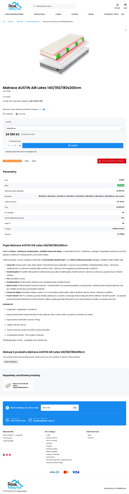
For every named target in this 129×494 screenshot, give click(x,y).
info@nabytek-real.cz (43, 420)
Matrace (20, 22)
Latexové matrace (32, 22)
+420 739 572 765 (35, 101)
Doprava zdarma (51, 438)
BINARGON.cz (122, 488)
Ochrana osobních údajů (54, 463)
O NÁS (48, 435)
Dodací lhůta (50, 457)
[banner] (16, 6)
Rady (89, 435)
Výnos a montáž (51, 441)
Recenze (91, 438)
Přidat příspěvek (11, 362)
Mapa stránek (22, 491)
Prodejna (49, 446)
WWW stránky (108, 488)
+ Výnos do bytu (13, 141)
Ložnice (10, 22)
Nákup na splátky (51, 452)
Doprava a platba (52, 449)
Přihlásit (75, 408)
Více (41, 109)
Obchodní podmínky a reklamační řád (58, 460)
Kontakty (49, 443)
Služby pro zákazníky (53, 454)
